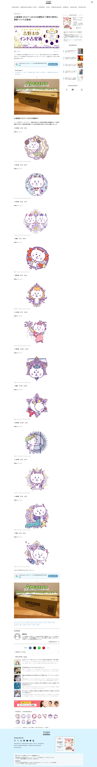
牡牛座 (36, 622)
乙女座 (29, 624)
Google (81, 90)
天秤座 (25, 624)
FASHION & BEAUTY (56, 7)
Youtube (76, 90)
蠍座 (20, 624)
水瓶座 (49, 622)
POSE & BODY (15, 7)
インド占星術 (27, 622)
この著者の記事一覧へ (52, 641)
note (73, 90)
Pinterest (43, 648)
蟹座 (38, 624)
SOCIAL (35, 7)
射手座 (16, 624)
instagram (70, 90)
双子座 (40, 622)
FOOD (48, 7)
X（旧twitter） (34, 648)
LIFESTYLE (65, 7)
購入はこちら (78, 27)
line (78, 90)
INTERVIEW (42, 7)
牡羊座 (32, 622)
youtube (44, 735)
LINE (39, 648)
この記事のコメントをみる (20, 652)
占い (21, 622)
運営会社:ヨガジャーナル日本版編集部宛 (72, 39)
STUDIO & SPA (82, 7)
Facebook (30, 648)
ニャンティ (16, 622)
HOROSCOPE (73, 7)
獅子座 (34, 624)
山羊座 (54, 622)
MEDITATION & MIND (26, 7)
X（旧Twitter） (35, 735)
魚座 (44, 622)
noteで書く (48, 648)
